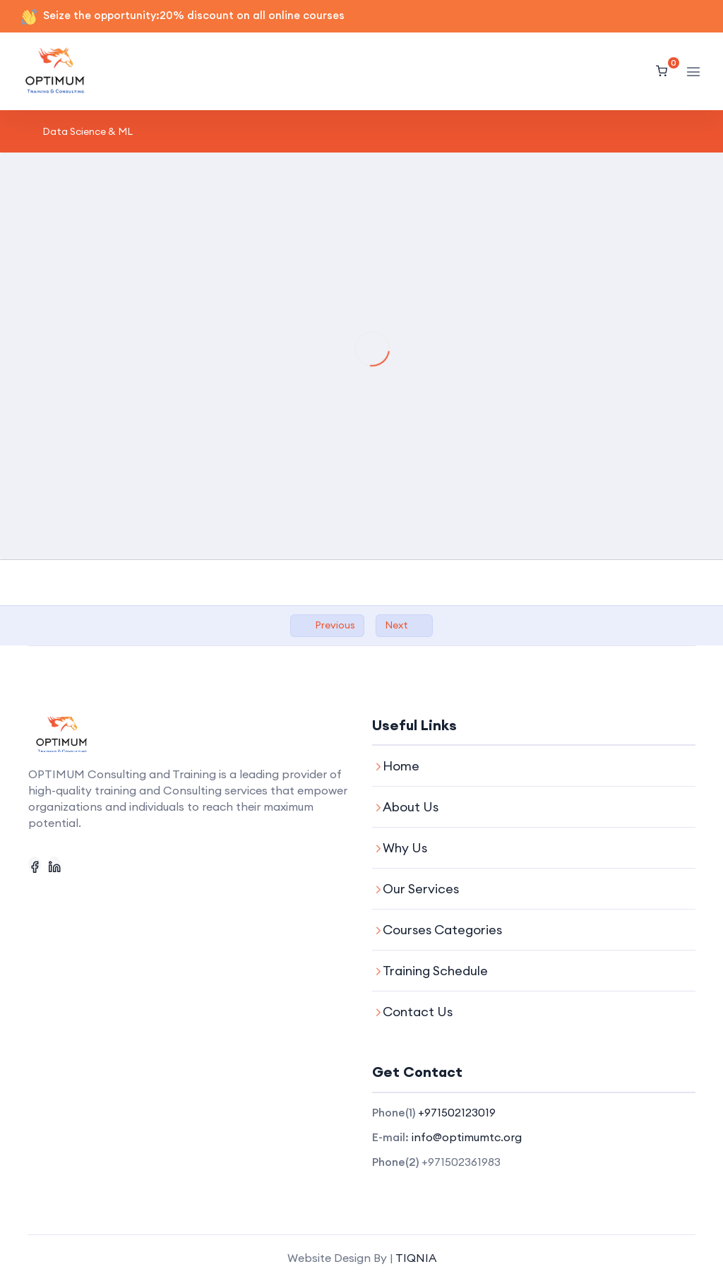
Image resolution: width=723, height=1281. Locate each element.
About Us (410, 807)
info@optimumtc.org (467, 1137)
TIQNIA (415, 1258)
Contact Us (418, 1011)
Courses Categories (442, 930)
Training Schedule (435, 971)
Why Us (405, 848)
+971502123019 (457, 1112)
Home (401, 766)
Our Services (421, 889)
